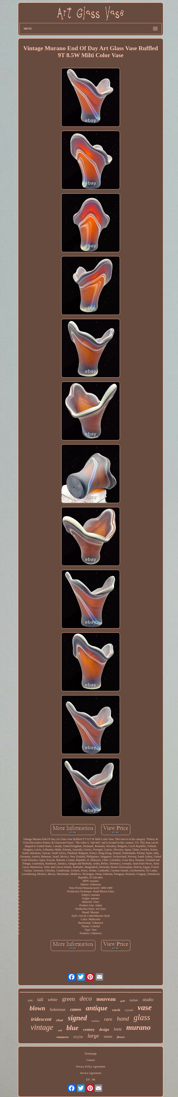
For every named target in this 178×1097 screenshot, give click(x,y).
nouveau (106, 999)
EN (88, 1079)
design (104, 1029)
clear (59, 1020)
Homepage (91, 1053)
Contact (90, 1060)
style (78, 1037)
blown (37, 1008)
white (52, 999)
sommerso (63, 1037)
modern (95, 1020)
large (93, 1036)
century (89, 1029)
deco (85, 998)
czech (116, 1010)
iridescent (41, 1019)
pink (30, 1000)
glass (142, 1017)
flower (121, 1037)
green (68, 999)
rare (108, 1019)
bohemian (57, 1009)
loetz (118, 1029)
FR (93, 1079)
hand (123, 1018)
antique (96, 1008)
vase (145, 1007)
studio (148, 999)
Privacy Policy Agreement (90, 1066)
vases (108, 1036)
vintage (42, 1027)
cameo (75, 1009)
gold (122, 1000)
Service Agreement (90, 1073)
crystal (129, 1010)
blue (73, 1027)
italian (134, 1000)
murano (138, 1027)
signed (77, 1018)
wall (60, 1030)
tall (40, 999)
